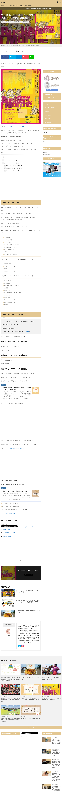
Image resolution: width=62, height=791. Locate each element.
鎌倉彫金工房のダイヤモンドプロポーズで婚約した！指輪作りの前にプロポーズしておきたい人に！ (56, 777)
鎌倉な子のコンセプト (51, 89)
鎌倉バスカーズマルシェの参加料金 (13, 168)
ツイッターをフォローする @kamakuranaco (27, 735)
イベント (22, 5)
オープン (48, 737)
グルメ (6, 5)
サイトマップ (48, 122)
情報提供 (47, 111)
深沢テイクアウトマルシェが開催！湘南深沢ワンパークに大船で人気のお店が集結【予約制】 (10, 720)
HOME (3, 45)
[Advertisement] (21, 184)
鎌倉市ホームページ (47, 152)
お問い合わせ (28, 5)
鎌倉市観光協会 (46, 154)
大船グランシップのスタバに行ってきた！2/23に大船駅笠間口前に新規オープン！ (56, 742)
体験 (49, 771)
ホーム (46, 104)
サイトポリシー (48, 118)
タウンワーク (46, 132)
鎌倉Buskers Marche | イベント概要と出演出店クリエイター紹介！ (51, 678)
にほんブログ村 (46, 143)
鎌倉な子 (4, 3)
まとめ (2, 5)
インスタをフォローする (8, 532)
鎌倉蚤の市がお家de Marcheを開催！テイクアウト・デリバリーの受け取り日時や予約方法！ (28, 601)
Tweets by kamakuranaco (27, 736)
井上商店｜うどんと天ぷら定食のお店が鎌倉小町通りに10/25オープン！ (56, 753)
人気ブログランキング (48, 141)
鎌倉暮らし (15, 5)
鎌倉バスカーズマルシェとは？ (10, 160)
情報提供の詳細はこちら (8, 513)
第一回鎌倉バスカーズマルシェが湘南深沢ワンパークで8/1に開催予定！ (26, 45)
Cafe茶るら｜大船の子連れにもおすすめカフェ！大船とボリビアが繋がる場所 (56, 764)
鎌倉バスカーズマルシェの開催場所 (13, 171)
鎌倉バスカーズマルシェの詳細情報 (11, 163)
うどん (49, 749)
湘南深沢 (26, 21)
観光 (11, 5)
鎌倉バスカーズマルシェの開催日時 (13, 166)
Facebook (26, 331)
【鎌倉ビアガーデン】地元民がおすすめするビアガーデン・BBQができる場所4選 (17, 388)
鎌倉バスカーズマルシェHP (17, 127)
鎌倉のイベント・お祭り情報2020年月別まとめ (15, 491)
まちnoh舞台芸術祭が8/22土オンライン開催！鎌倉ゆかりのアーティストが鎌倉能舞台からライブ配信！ (10, 679)
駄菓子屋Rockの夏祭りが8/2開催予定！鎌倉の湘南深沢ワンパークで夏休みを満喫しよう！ (10, 699)
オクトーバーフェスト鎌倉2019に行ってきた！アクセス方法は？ (28, 591)
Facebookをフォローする (8, 536)
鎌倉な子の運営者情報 (50, 107)
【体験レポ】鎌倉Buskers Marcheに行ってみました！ (28, 611)
